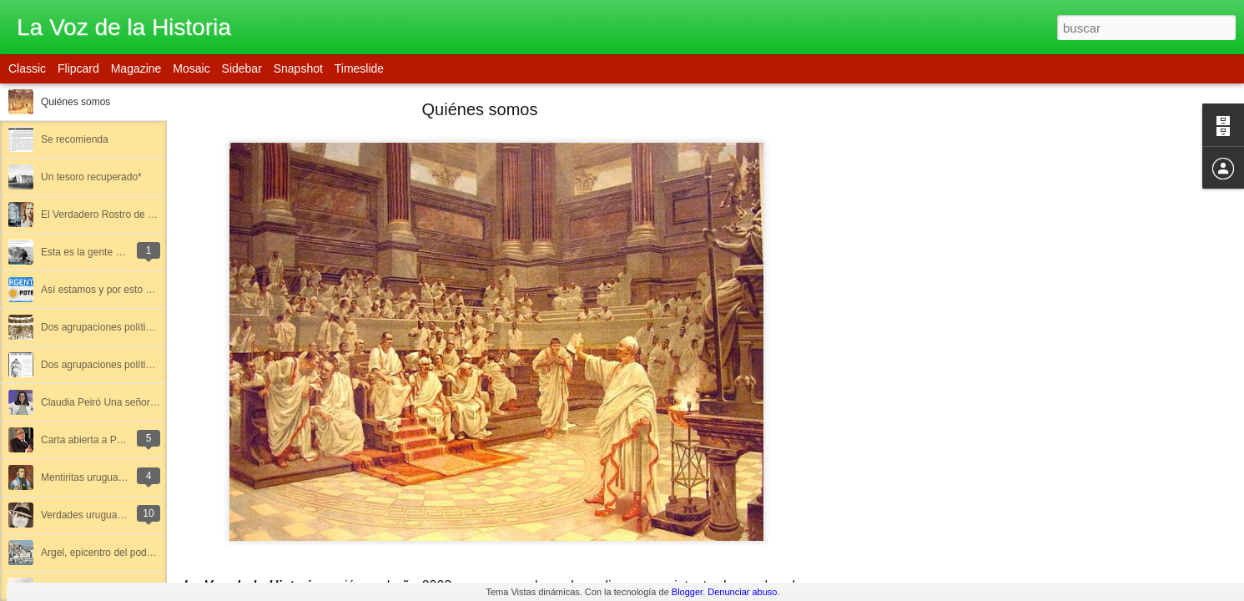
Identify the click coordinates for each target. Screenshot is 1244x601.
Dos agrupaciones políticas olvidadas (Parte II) (144, 365)
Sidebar (242, 68)
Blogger (687, 592)
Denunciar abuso (742, 592)
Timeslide (359, 68)
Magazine (136, 68)
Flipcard (78, 68)
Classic (27, 68)
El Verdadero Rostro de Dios (104, 214)
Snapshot (298, 68)
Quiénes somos (75, 102)
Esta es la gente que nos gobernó (115, 252)
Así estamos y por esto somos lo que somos (139, 289)
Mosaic (191, 68)
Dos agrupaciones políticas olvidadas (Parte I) (143, 327)
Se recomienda (74, 139)
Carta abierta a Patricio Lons (104, 440)
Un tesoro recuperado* (91, 177)
